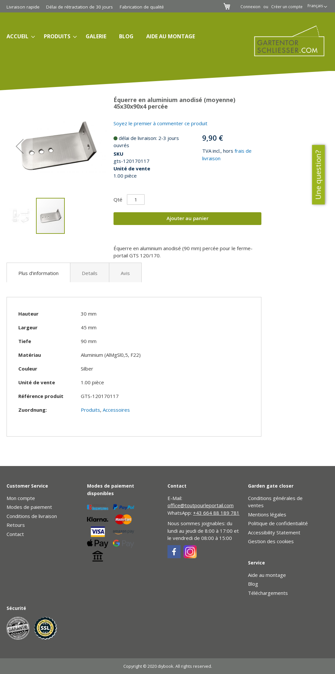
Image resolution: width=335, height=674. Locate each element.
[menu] (117, 36)
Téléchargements (268, 593)
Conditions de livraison (32, 516)
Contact (15, 534)
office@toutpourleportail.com (201, 505)
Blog (253, 583)
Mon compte (21, 498)
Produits (90, 409)
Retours (16, 525)
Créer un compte (287, 6)
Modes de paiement (29, 507)
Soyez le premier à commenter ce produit (160, 123)
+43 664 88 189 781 (216, 513)
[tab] (38, 272)
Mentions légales (267, 514)
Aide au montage (267, 575)
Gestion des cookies (271, 541)
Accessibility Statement (274, 532)
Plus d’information (38, 273)
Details (89, 273)
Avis (125, 273)
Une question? (318, 175)
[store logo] (284, 41)
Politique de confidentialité (278, 523)
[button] (317, 6)
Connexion (250, 6)
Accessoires (116, 409)
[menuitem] (19, 36)
